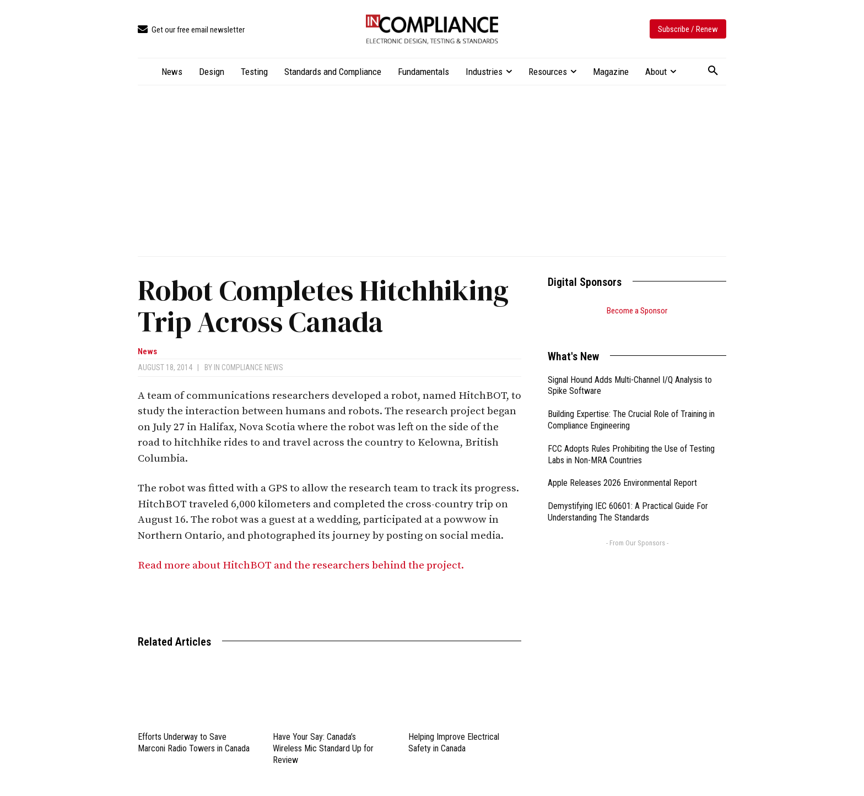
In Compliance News (248, 367)
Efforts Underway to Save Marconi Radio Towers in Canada (194, 743)
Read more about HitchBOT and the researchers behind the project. (302, 565)
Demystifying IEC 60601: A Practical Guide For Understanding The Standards (628, 498)
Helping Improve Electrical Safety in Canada (453, 743)
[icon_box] (191, 30)
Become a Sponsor (637, 311)
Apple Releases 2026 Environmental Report (622, 469)
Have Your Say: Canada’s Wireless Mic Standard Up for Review (323, 748)
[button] (713, 71)
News (147, 352)
